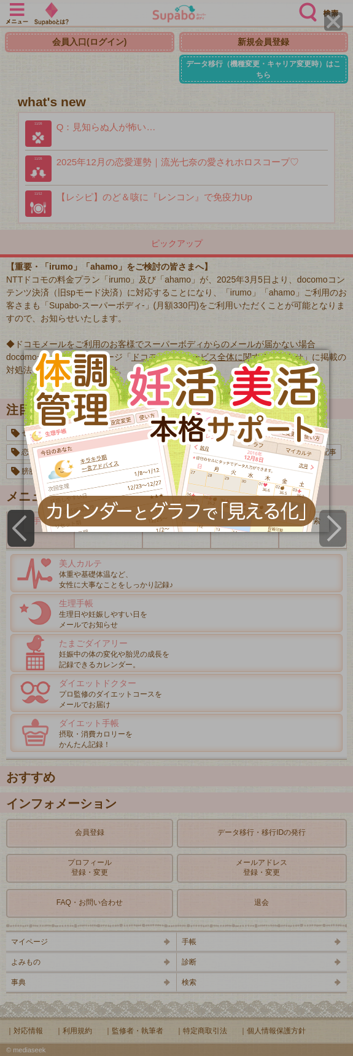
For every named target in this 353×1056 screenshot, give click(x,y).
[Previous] (20, 528)
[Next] (332, 528)
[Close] (333, 21)
